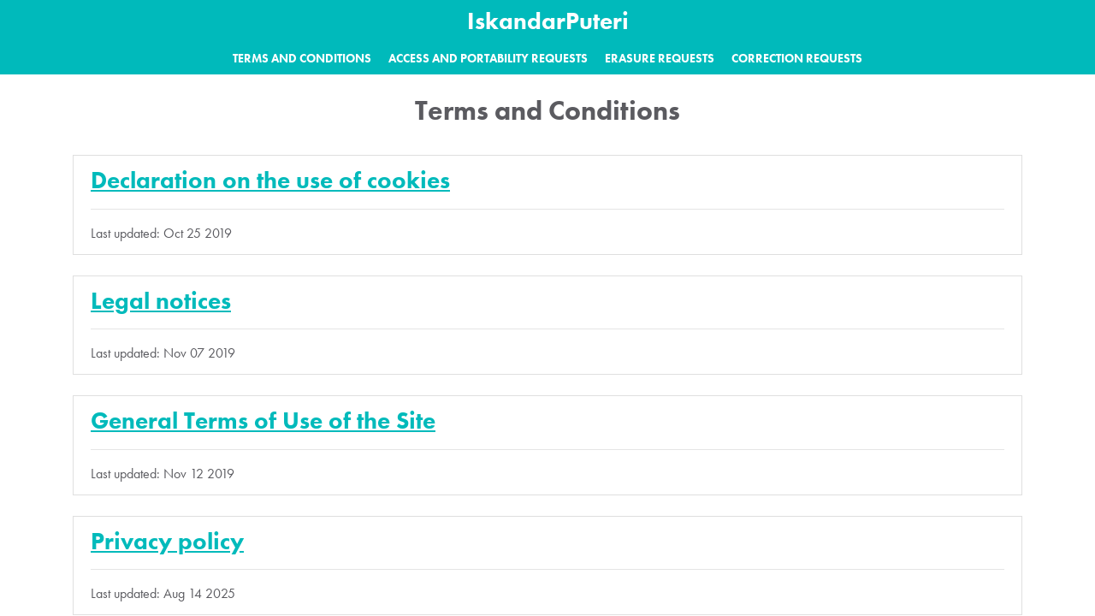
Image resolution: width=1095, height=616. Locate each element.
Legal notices (161, 301)
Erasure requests (659, 58)
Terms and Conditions (302, 58)
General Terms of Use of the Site (263, 420)
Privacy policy (167, 541)
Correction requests (796, 58)
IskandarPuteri (548, 21)
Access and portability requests (488, 58)
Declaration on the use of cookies (270, 180)
